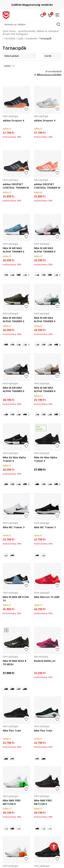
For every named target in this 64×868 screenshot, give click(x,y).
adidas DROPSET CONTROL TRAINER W (47, 185)
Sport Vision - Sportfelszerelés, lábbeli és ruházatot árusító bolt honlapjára (31, 32)
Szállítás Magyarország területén (32, 4)
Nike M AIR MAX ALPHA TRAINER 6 (13, 249)
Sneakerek (31, 38)
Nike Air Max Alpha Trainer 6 (14, 459)
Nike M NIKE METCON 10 (16, 598)
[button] (32, 24)
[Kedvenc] (42, 15)
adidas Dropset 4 (13, 120)
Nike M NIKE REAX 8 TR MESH (14, 662)
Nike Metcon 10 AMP (47, 597)
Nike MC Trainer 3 (14, 527)
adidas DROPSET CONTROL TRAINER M (16, 185)
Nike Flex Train (12, 730)
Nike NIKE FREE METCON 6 (12, 802)
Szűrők (52, 55)
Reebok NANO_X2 (44, 660)
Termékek (9, 38)
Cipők (20, 38)
